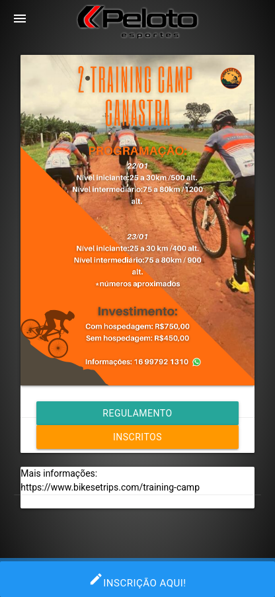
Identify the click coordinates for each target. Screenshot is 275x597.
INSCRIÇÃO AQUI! (137, 579)
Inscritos (137, 437)
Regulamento (137, 413)
